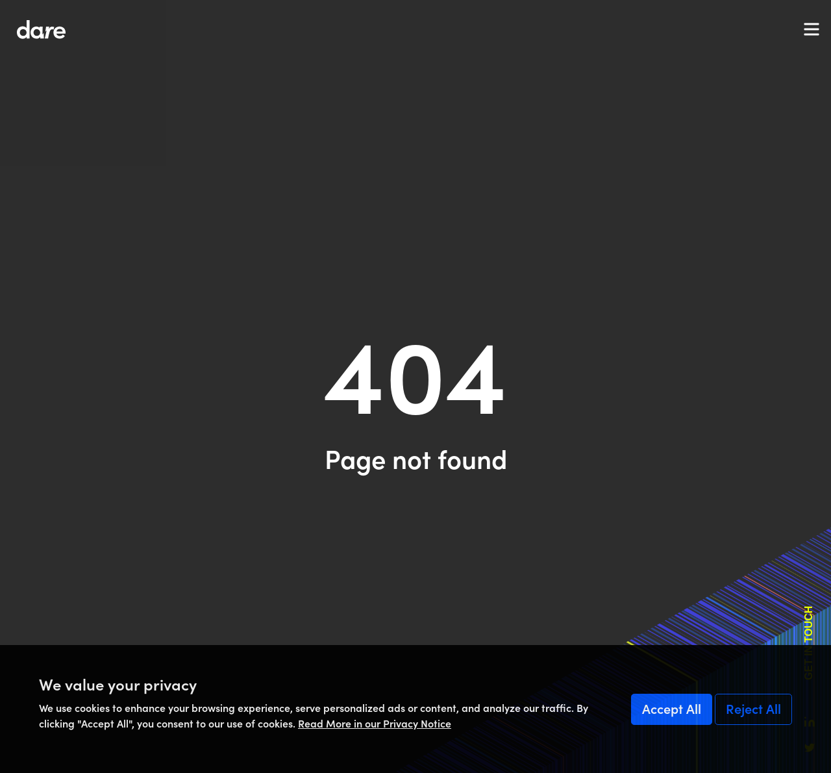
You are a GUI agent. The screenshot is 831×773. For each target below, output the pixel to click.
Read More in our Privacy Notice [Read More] (374, 723)
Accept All (671, 709)
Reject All (753, 709)
